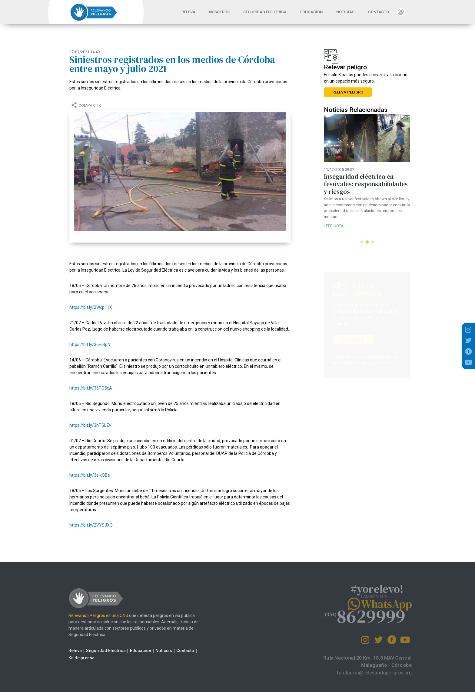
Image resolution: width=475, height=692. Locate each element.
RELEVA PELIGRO (347, 92)
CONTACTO (378, 12)
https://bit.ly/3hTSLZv (90, 425)
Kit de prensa (72, 657)
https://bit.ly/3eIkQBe (89, 475)
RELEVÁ (191, 11)
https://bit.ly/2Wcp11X (90, 307)
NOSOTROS (219, 12)
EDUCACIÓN (311, 12)
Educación (131, 650)
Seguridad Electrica (97, 650)
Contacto (176, 650)
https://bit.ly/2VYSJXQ (91, 525)
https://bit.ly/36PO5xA (90, 388)
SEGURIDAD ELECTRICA (265, 12)
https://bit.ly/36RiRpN (89, 344)
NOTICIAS (345, 12)
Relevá (66, 650)
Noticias (154, 650)
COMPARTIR (85, 105)
